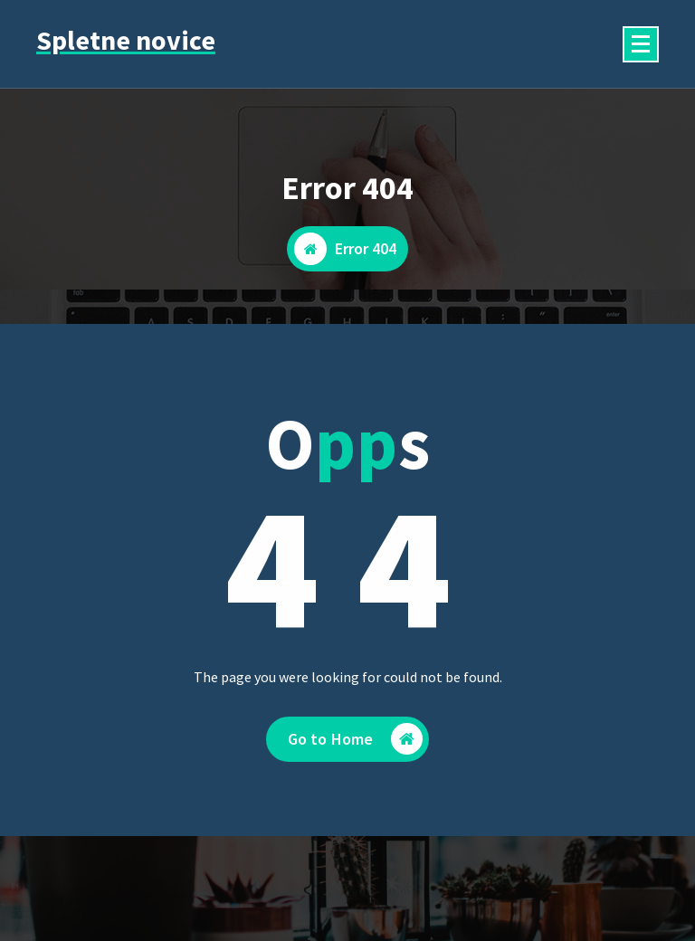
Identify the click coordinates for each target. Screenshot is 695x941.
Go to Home (356, 749)
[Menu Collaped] (641, 44)
